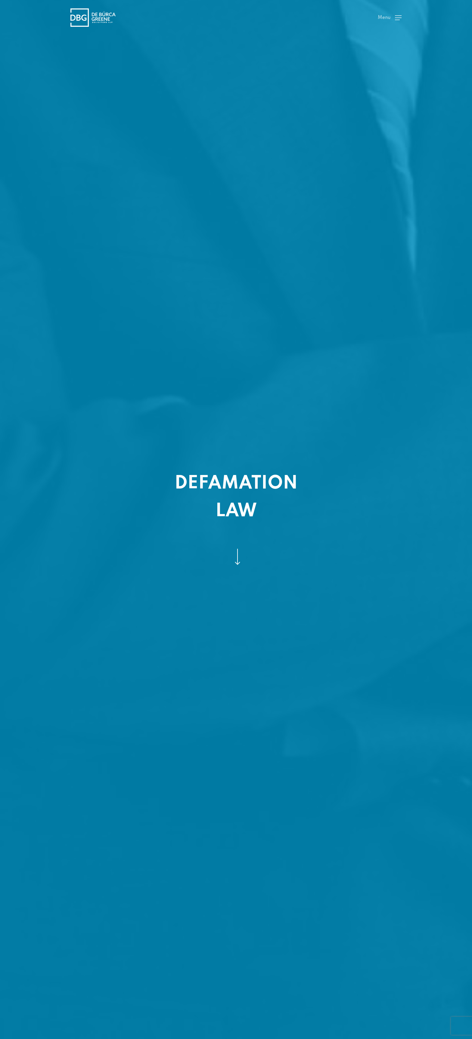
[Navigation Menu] (390, 18)
